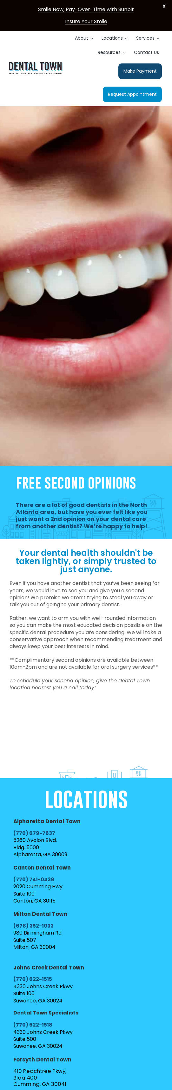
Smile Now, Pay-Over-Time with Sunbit (86, 9)
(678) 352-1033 (33, 925)
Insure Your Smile (86, 21)
